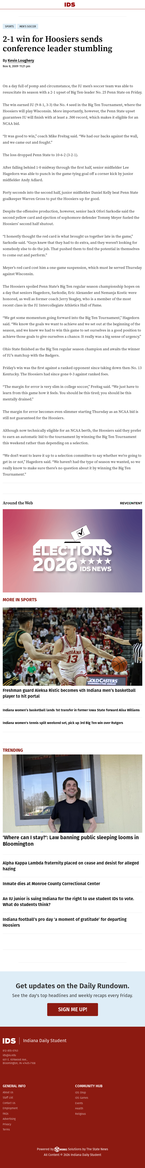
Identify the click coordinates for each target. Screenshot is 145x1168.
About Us (8, 1092)
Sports (29, 599)
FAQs (5, 1113)
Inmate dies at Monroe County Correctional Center (51, 883)
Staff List (8, 1097)
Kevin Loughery (21, 60)
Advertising (9, 1119)
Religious (80, 1114)
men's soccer (28, 26)
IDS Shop (80, 1092)
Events (79, 1103)
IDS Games (81, 1098)
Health (79, 1108)
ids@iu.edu (9, 1055)
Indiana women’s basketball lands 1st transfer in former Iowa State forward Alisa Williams (71, 710)
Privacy (7, 1124)
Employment (10, 1108)
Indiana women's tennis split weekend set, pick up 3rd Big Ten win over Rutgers (63, 723)
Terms (6, 1129)
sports (9, 26)
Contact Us (9, 1103)
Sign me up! (72, 1009)
